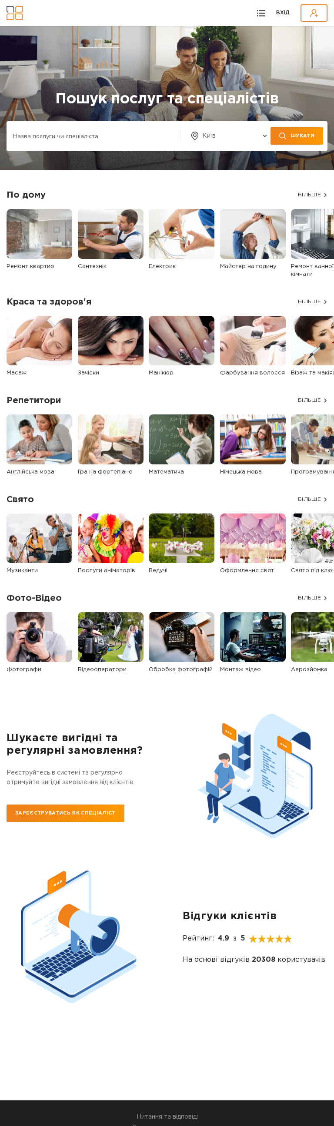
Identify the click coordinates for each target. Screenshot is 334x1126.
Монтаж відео (240, 669)
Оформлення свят (247, 570)
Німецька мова (241, 472)
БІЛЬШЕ (309, 194)
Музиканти (22, 570)
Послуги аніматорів (106, 570)
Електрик (162, 266)
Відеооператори (102, 669)
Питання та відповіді (167, 1116)
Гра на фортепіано (105, 472)
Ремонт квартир (30, 266)
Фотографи (24, 669)
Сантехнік (92, 266)
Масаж (17, 373)
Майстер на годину (248, 266)
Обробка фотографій (181, 669)
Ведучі (158, 570)
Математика (166, 472)
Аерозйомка (309, 669)
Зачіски (88, 373)
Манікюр (161, 373)
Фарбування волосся (252, 373)
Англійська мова (30, 472)
